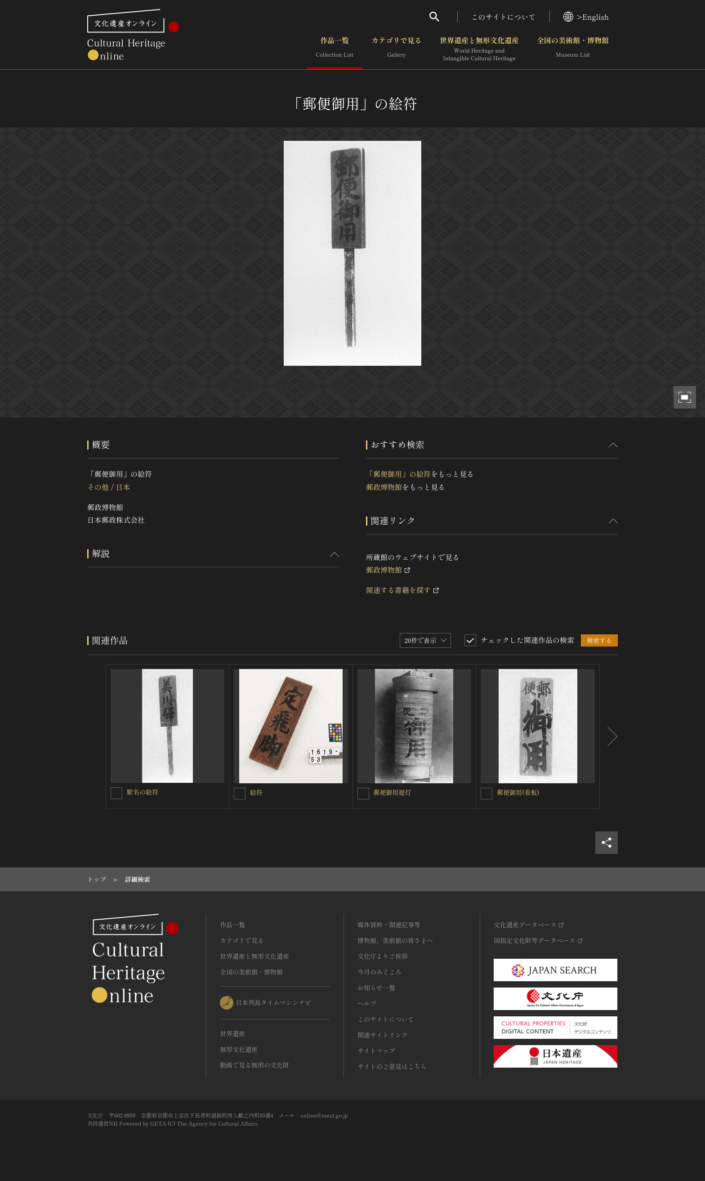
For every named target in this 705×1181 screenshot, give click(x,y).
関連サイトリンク (382, 1034)
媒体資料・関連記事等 (388, 924)
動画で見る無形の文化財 (254, 1064)
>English (586, 16)
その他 (98, 486)
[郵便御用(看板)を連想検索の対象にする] (486, 793)
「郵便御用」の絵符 (398, 473)
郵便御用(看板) (518, 792)
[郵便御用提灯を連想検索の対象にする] (363, 793)
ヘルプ (366, 1003)
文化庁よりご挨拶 (382, 956)
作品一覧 (334, 49)
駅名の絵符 (142, 791)
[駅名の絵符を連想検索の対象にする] (116, 793)
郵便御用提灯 (392, 792)
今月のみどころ (379, 971)
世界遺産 (232, 1033)
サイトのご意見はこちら (392, 1066)
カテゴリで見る (396, 49)
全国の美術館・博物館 (573, 49)
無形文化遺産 (239, 1049)
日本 (123, 486)
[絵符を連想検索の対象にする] (239, 793)
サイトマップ (376, 1050)
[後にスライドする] (609, 736)
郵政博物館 (384, 486)
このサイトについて (503, 16)
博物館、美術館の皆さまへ (395, 940)
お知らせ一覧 (376, 987)
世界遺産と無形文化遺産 (479, 49)
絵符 (256, 792)
